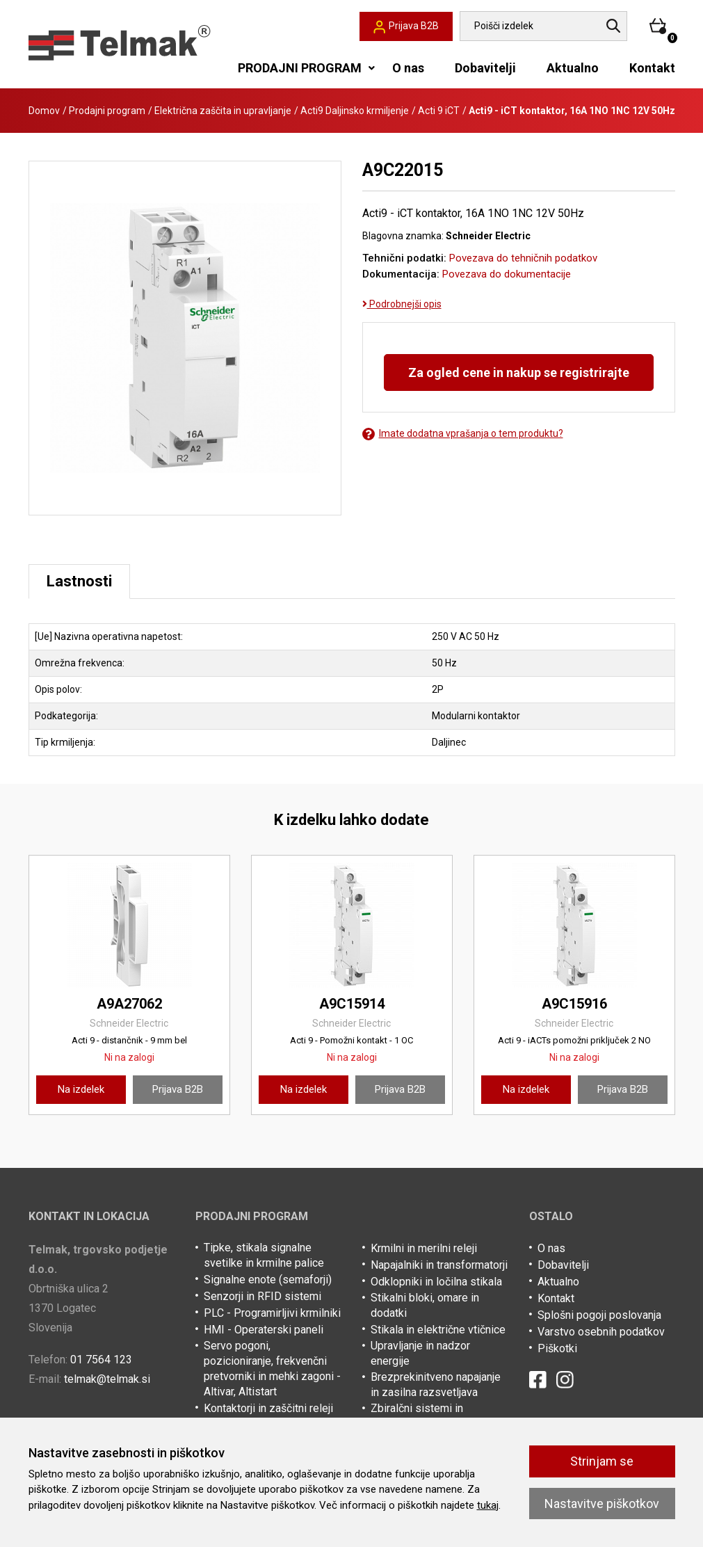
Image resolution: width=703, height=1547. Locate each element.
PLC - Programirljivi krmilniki (272, 1313)
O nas (408, 68)
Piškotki (557, 1348)
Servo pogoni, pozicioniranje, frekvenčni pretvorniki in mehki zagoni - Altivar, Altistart (272, 1368)
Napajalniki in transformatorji (439, 1265)
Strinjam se (601, 1461)
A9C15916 (574, 1003)
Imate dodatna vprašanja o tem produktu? (462, 433)
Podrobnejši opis (402, 304)
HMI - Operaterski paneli (263, 1329)
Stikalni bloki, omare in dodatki (425, 1305)
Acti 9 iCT (439, 110)
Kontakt (652, 68)
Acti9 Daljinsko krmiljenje (354, 110)
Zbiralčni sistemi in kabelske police (417, 1416)
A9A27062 (129, 1003)
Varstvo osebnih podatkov (601, 1331)
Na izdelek (81, 1089)
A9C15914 (352, 1003)
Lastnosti (79, 581)
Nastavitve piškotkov (601, 1503)
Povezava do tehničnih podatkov (523, 258)
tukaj (488, 1505)
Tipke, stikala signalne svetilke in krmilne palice (264, 1255)
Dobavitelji (485, 68)
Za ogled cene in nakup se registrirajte (518, 372)
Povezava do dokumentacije (506, 274)
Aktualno (573, 68)
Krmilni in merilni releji (424, 1248)
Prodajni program (107, 110)
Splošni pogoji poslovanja (599, 1315)
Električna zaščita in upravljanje (222, 110)
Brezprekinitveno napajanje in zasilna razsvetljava (436, 1384)
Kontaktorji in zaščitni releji (268, 1408)
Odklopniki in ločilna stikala (436, 1281)
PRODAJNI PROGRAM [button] (300, 68)
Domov (44, 110)
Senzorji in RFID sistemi (262, 1296)
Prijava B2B (177, 1089)
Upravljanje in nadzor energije (420, 1353)
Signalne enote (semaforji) (268, 1279)
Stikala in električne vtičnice (438, 1329)
